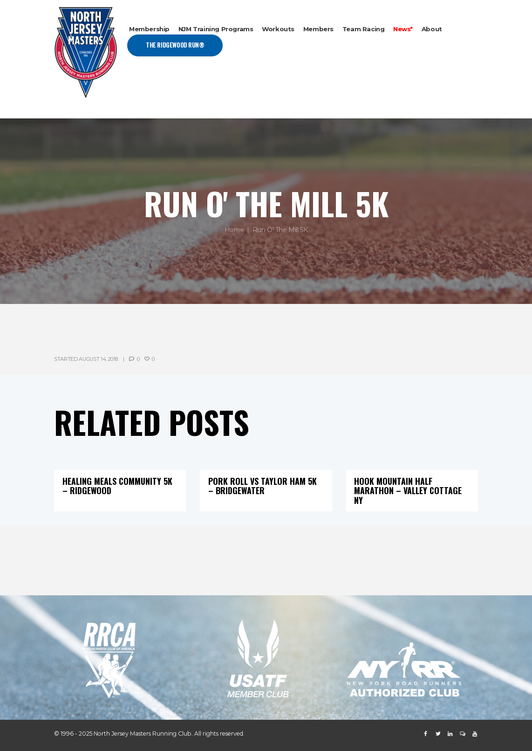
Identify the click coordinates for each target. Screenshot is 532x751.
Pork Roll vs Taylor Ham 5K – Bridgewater (264, 485)
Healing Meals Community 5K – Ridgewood (119, 485)
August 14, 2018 (99, 359)
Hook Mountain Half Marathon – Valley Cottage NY (409, 490)
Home (234, 230)
